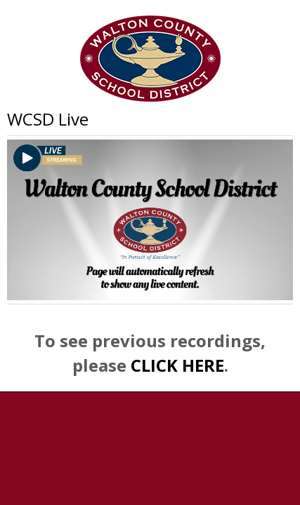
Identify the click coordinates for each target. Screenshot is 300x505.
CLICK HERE (177, 365)
